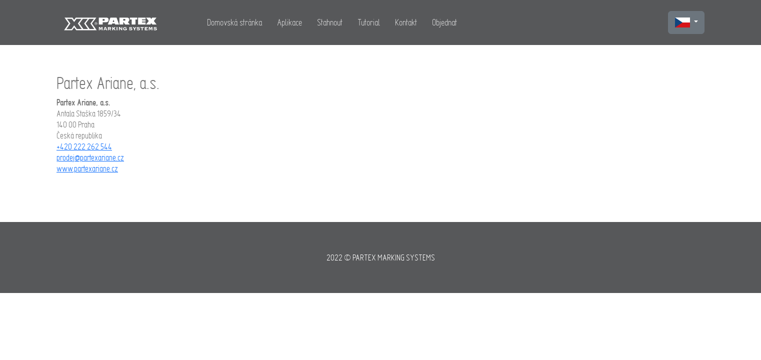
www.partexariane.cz (87, 169)
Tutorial (369, 22)
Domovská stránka (234, 22)
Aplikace (289, 22)
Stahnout (329, 22)
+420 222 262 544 (84, 147)
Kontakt (406, 22)
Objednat (444, 22)
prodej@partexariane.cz (90, 157)
